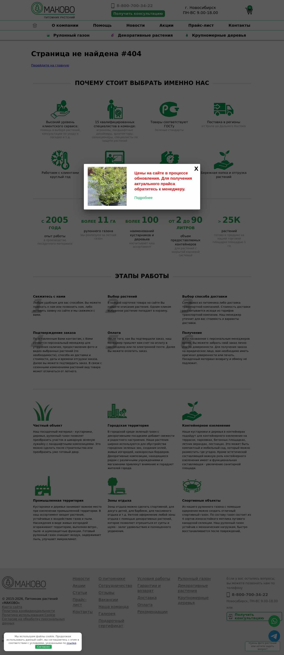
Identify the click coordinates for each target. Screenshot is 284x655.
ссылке (71, 643)
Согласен (43, 646)
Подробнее (143, 198)
